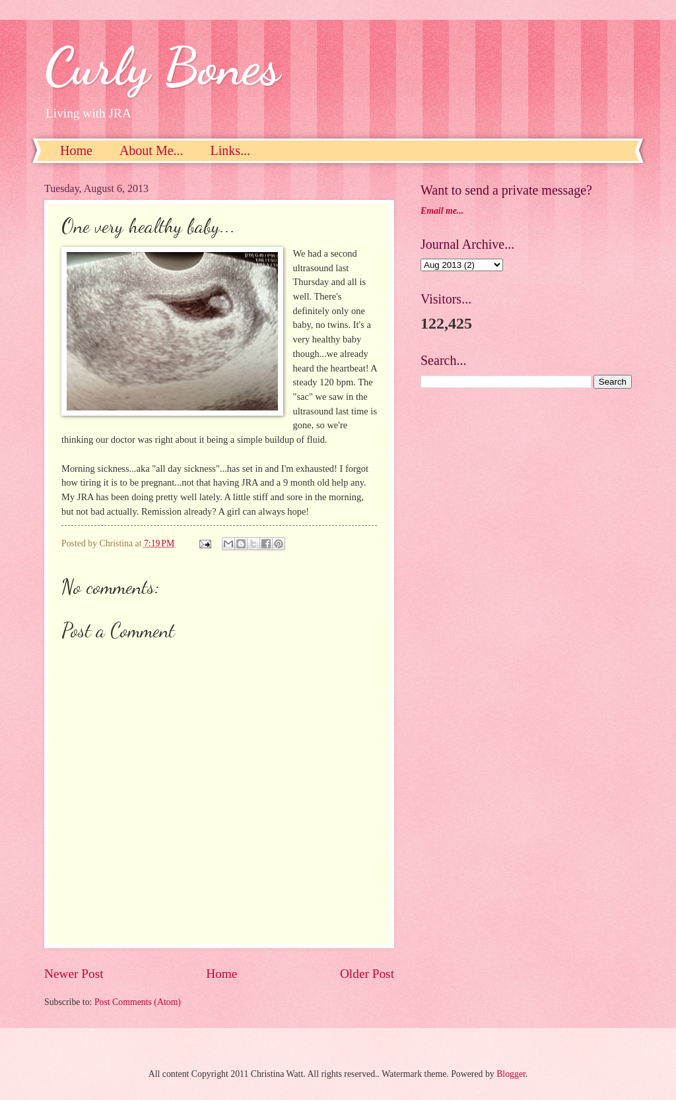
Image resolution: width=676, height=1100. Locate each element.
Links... (231, 150)
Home (76, 150)
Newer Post (74, 974)
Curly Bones (162, 66)
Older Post (367, 974)
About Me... (151, 150)
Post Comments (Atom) (137, 1002)
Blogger (510, 1074)
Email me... (442, 211)
